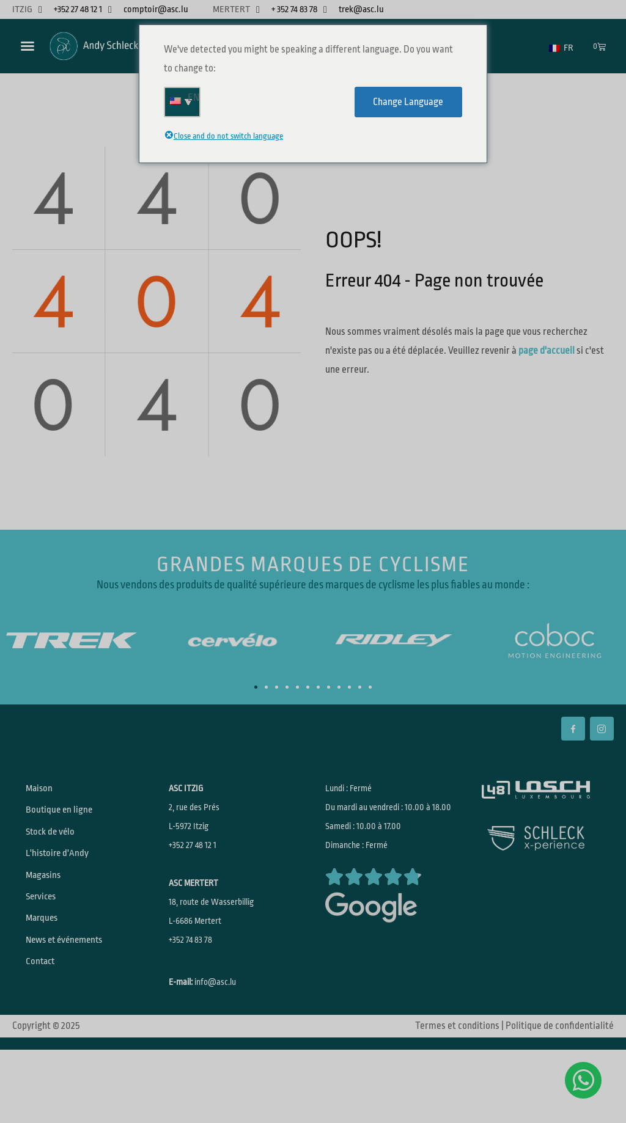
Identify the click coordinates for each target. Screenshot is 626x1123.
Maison (45, 791)
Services (47, 931)
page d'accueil (546, 350)
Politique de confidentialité (560, 1065)
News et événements (73, 987)
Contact (46, 1016)
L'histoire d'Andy (64, 875)
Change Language (408, 102)
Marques (48, 959)
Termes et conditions (457, 1065)
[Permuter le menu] (27, 45)
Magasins (49, 903)
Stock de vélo (57, 847)
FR (561, 48)
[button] (255, 687)
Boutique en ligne (65, 819)
